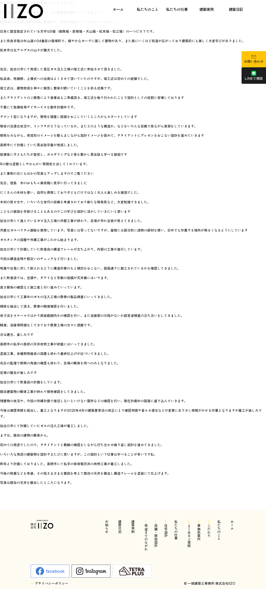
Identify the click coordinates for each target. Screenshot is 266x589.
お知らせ (106, 526)
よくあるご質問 (188, 535)
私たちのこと (147, 9)
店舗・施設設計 (155, 535)
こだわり (209, 530)
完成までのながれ (145, 537)
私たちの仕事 (177, 9)
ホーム (118, 9)
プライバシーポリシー (51, 583)
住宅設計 (166, 530)
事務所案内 (198, 532)
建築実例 (206, 9)
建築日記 (236, 9)
